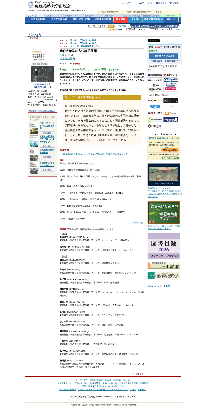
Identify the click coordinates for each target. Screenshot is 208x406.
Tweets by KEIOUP (159, 286)
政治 (94, 43)
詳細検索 (117, 380)
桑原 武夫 (65, 55)
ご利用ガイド (84, 389)
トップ (79, 380)
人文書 (60, 383)
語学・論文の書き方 (118, 383)
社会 (94, 40)
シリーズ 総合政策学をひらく (85, 46)
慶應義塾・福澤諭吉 (138, 383)
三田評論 (98, 386)
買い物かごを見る (67, 389)
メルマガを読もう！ (114, 386)
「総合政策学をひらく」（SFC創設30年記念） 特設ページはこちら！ (94, 153)
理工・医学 (89, 383)
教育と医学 (87, 386)
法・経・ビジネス (78, 40)
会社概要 (142, 389)
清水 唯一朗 (66, 58)
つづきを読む (136, 223)
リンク (133, 389)
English (126, 380)
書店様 (108, 380)
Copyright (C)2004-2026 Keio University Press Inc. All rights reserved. (104, 405)
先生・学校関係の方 (93, 380)
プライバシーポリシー (103, 389)
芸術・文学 (101, 383)
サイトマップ (121, 389)
